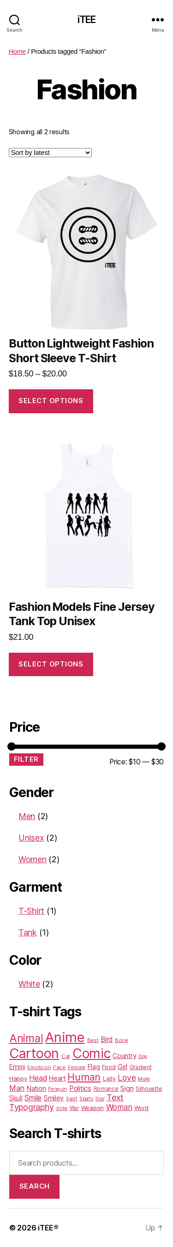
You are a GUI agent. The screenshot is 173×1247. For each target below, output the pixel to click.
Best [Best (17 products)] (93, 1040)
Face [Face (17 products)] (59, 1067)
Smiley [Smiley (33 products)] (54, 1098)
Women (32, 859)
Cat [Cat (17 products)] (65, 1056)
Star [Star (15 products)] (99, 1099)
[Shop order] (50, 152)
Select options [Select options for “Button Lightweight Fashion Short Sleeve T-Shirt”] (50, 400)
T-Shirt (31, 911)
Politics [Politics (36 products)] (80, 1088)
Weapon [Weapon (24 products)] (92, 1107)
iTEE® (48, 1227)
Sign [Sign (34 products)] (126, 1088)
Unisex (31, 838)
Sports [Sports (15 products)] (86, 1099)
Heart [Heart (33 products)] (57, 1078)
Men (26, 816)
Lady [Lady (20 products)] (109, 1078)
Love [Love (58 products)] (127, 1077)
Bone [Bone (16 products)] (121, 1040)
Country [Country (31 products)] (124, 1055)
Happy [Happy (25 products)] (18, 1078)
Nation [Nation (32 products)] (36, 1088)
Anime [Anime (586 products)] (65, 1037)
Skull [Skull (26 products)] (16, 1098)
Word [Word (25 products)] (141, 1107)
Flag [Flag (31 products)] (94, 1066)
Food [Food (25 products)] (108, 1066)
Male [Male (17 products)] (144, 1079)
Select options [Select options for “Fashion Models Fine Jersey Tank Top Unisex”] (50, 664)
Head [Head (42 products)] (38, 1078)
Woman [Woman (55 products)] (119, 1107)
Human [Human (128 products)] (84, 1077)
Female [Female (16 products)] (76, 1067)
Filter (26, 759)
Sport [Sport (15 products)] (72, 1099)
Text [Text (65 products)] (115, 1097)
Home (17, 51)
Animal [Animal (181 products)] (26, 1038)
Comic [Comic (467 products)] (91, 1053)
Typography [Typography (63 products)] (31, 1107)
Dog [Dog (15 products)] (142, 1056)
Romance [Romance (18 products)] (106, 1089)
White (29, 984)
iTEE (87, 19)
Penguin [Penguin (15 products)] (57, 1089)
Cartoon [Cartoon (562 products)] (34, 1053)
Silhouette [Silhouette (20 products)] (149, 1088)
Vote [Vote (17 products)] (61, 1108)
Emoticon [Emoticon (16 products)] (39, 1067)
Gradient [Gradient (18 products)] (141, 1067)
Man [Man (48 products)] (16, 1088)
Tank (27, 932)
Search (34, 1186)
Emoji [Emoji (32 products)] (17, 1066)
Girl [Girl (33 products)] (122, 1067)
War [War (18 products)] (74, 1108)
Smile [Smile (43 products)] (33, 1097)
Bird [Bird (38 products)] (107, 1039)
